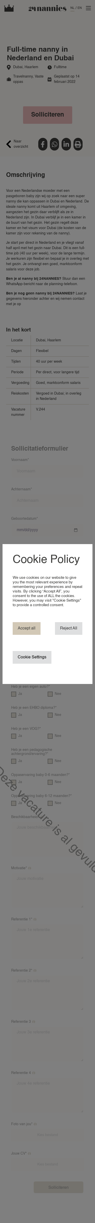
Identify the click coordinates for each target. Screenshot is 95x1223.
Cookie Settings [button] (32, 657)
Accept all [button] (26, 628)
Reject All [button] (68, 628)
